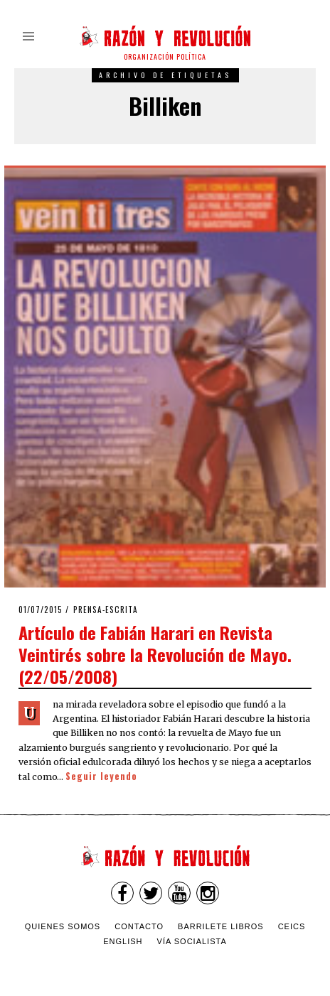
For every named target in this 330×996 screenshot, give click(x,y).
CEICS (292, 926)
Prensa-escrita (105, 609)
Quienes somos (63, 926)
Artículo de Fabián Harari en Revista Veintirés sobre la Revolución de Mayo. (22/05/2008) (155, 654)
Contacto (139, 926)
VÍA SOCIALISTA (192, 941)
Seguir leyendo (101, 776)
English (122, 941)
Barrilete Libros (221, 926)
